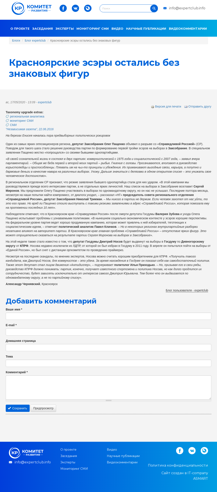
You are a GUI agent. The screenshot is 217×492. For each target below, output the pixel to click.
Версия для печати (166, 106)
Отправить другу (197, 106)
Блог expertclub (35, 40)
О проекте (19, 29)
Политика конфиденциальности (178, 465)
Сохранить (17, 408)
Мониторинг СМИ (93, 29)
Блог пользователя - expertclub (187, 290)
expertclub (45, 102)
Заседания (42, 29)
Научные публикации (146, 29)
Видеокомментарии (188, 29)
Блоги (16, 40)
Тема (9, 356)
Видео (117, 29)
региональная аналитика (27, 116)
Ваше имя (14, 309)
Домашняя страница (21, 340)
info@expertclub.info (187, 8)
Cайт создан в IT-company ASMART (184, 476)
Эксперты (65, 29)
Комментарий (17, 372)
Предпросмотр (43, 408)
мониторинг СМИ (21, 120)
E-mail (11, 325)
